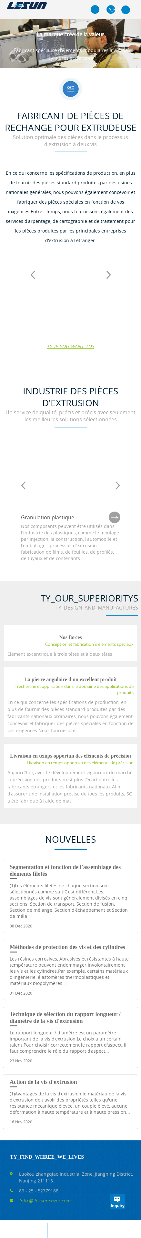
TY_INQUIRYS (117, 1201)
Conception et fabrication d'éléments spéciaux (89, 644)
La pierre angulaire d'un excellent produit (70, 679)
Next (108, 274)
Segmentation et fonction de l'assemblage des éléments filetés (65, 870)
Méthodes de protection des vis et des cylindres (67, 947)
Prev (32, 274)
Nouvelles (70, 839)
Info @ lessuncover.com (44, 1201)
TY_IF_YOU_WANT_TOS (70, 346)
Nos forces (70, 637)
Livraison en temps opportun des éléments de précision (70, 756)
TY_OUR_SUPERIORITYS (89, 598)
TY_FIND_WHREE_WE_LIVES (47, 1157)
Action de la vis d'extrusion (43, 1082)
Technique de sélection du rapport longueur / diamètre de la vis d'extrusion (65, 1017)
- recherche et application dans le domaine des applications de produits (74, 689)
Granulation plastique (47, 517)
